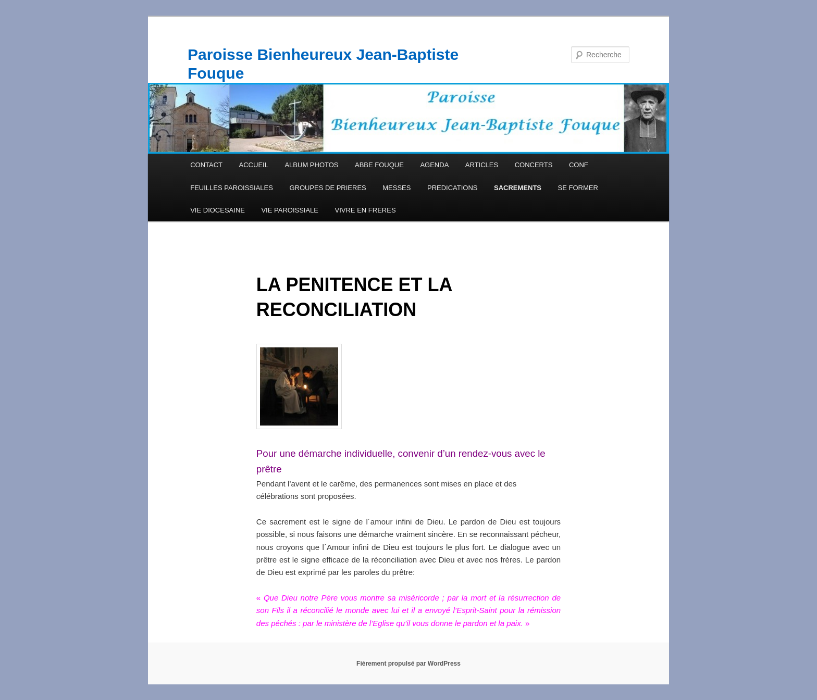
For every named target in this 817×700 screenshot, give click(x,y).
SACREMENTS (517, 188)
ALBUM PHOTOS (311, 165)
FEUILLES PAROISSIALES (231, 188)
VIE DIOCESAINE (217, 210)
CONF (578, 165)
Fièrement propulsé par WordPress (408, 663)
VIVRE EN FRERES (365, 210)
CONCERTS (534, 165)
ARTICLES (481, 165)
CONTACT (206, 165)
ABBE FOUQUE (379, 165)
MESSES (396, 188)
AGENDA (434, 165)
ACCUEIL (253, 165)
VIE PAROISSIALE (289, 210)
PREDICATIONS (452, 188)
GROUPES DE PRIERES (327, 188)
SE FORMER (578, 188)
